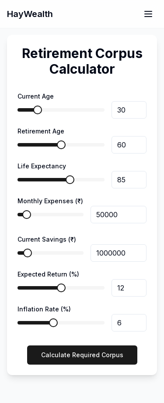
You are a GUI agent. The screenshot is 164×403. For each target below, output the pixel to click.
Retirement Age (40, 131)
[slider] (37, 110)
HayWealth (30, 14)
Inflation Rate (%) (44, 309)
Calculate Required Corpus (82, 355)
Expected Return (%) (48, 274)
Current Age (35, 96)
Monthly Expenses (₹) (50, 201)
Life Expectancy (41, 166)
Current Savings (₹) (46, 239)
